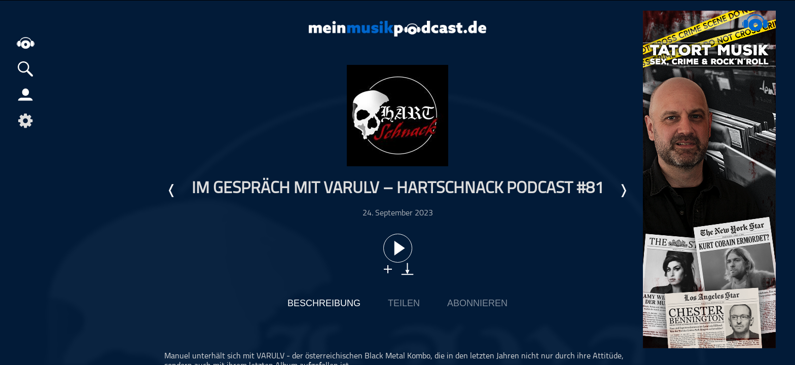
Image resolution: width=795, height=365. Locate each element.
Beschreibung (323, 303)
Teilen (404, 303)
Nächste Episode (623, 190)
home (25, 42)
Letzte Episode (171, 190)
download (407, 269)
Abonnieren (477, 303)
